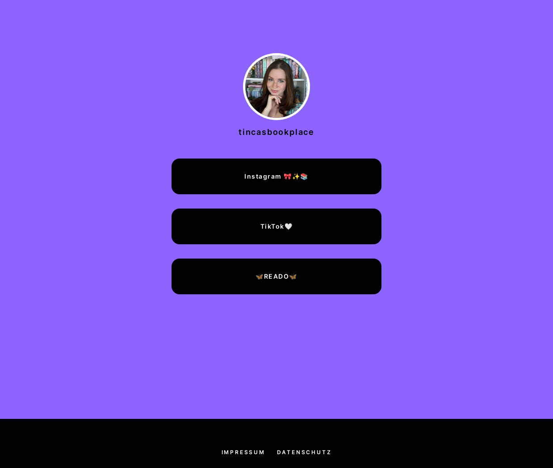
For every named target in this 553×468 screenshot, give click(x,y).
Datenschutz (304, 452)
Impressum (243, 452)
